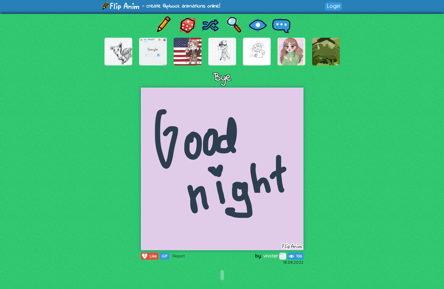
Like (149, 256)
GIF (164, 256)
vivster (274, 256)
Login (333, 6)
